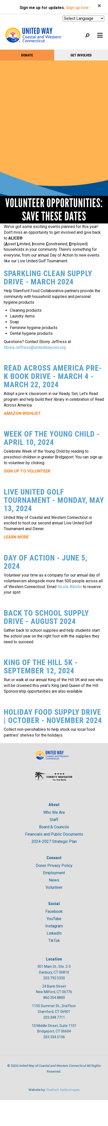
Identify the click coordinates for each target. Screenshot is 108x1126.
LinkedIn (54, 933)
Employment (54, 872)
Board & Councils (54, 827)
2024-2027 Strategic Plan (54, 841)
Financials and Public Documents (54, 834)
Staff (54, 819)
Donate (27, 55)
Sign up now (77, 7)
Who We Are (54, 812)
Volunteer (54, 887)
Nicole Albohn (69, 586)
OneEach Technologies (63, 1090)
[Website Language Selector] (83, 18)
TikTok (54, 940)
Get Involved (81, 55)
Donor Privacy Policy (54, 865)
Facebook (54, 911)
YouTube (54, 918)
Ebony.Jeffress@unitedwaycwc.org (35, 347)
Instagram (54, 926)
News (54, 880)
